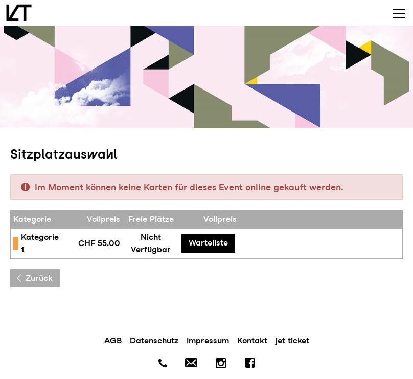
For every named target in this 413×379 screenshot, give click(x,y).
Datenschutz (154, 340)
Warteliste (208, 243)
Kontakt (252, 340)
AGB (113, 340)
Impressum (208, 340)
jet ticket (292, 340)
